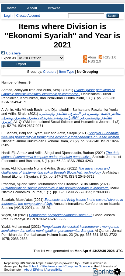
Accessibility (53, 269)
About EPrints (33, 269)
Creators (49, 72)
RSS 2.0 (91, 61)
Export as (8, 58)
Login (8, 15)
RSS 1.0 (106, 57)
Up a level (11, 53)
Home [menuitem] (11, 8)
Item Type (66, 72)
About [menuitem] (32, 8)
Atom (89, 57)
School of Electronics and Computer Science (59, 266)
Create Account (28, 15)
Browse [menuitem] (54, 8)
